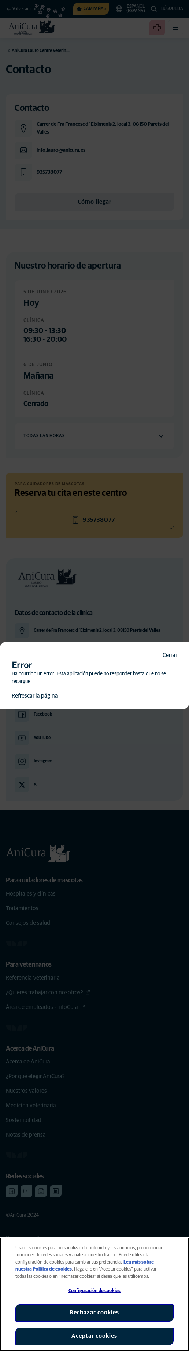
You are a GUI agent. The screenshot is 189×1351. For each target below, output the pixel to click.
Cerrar (170, 655)
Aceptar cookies (94, 1336)
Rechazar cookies (94, 1313)
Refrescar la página (35, 696)
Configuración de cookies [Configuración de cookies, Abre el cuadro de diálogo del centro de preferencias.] (94, 1290)
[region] (94, 1294)
